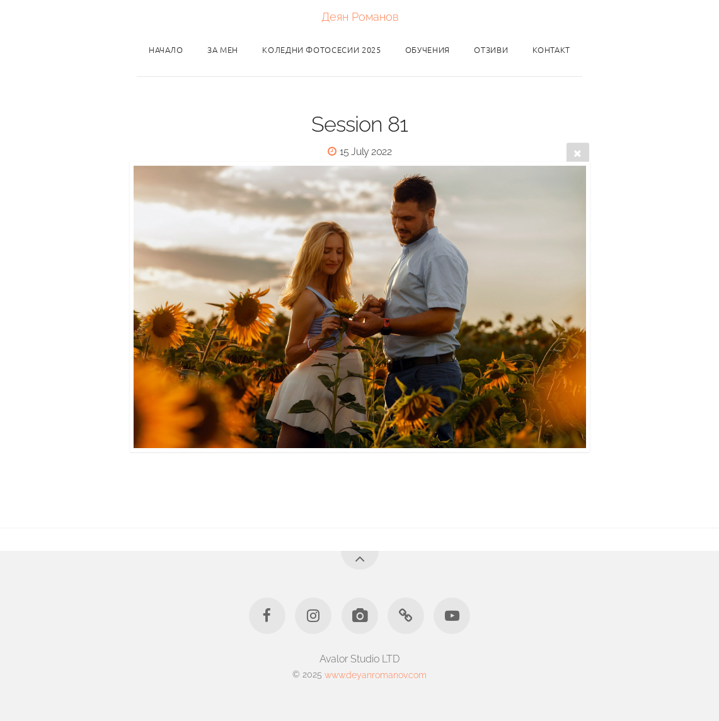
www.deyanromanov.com (376, 674)
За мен (222, 49)
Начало (166, 49)
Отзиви (491, 49)
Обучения (427, 49)
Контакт (551, 49)
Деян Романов (359, 16)
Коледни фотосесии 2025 (321, 49)
